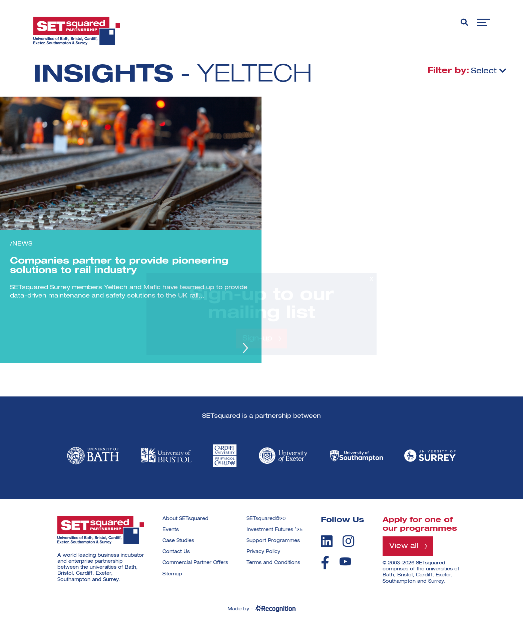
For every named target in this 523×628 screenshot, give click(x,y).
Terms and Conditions (273, 562)
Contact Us (176, 551)
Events (170, 529)
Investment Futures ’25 (274, 529)
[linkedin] (327, 541)
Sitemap (172, 574)
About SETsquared (185, 518)
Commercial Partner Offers (195, 562)
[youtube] (345, 561)
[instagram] (348, 541)
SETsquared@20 (266, 518)
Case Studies (178, 540)
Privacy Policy (263, 551)
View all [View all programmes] (403, 546)
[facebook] (325, 562)
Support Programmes (273, 540)
